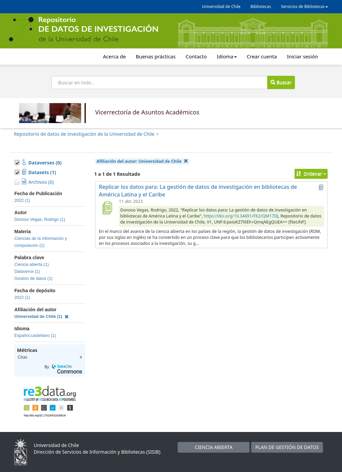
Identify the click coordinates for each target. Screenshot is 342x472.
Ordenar (311, 173)
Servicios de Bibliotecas (304, 6)
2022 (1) (22, 200)
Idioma (227, 56)
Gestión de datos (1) (33, 278)
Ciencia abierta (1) (31, 264)
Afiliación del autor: (142, 161)
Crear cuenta (262, 56)
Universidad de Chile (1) (41, 316)
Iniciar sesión (302, 56)
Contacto (196, 56)
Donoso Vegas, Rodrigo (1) (39, 219)
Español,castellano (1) (35, 335)
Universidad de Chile (221, 6)
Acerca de (114, 56)
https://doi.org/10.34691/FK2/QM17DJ (241, 216)
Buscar (281, 82)
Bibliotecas (260, 6)
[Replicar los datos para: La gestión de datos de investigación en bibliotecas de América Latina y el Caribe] (107, 208)
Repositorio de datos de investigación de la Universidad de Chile (84, 134)
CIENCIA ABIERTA (213, 447)
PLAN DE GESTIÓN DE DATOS (287, 447)
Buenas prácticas (156, 56)
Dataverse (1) (27, 271)
